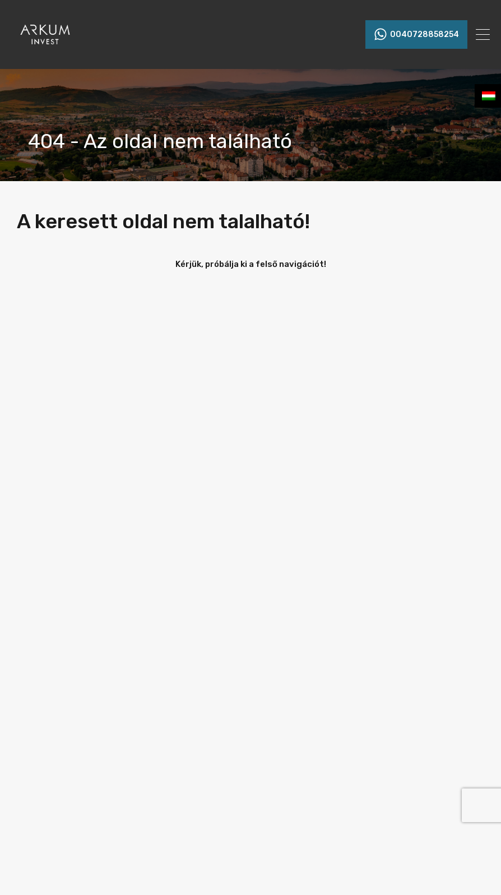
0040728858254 (424, 34)
